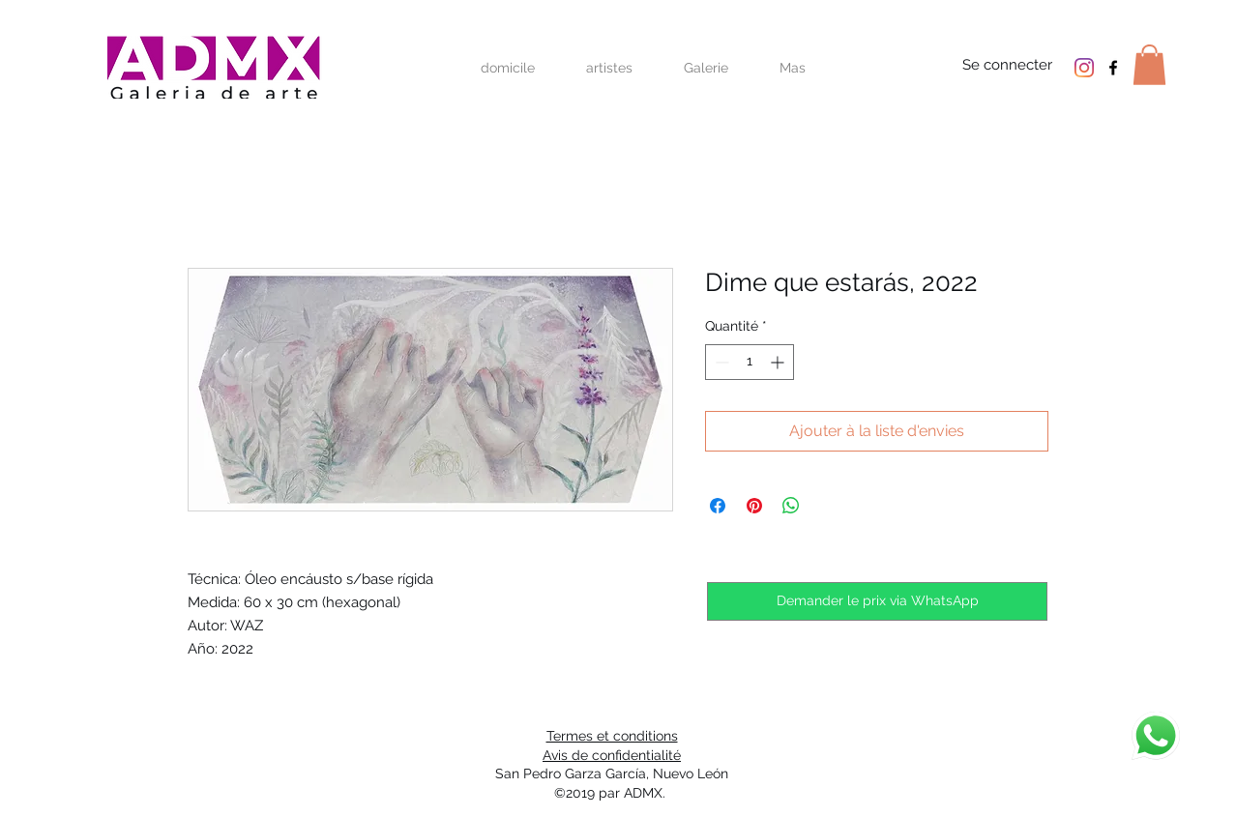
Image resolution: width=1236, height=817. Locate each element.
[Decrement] (720, 362)
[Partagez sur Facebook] (717, 505)
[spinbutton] (749, 362)
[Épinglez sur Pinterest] (754, 505)
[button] (1149, 64)
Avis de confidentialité (612, 755)
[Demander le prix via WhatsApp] (877, 601)
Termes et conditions (612, 736)
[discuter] (1156, 736)
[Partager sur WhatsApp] (791, 505)
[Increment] (779, 362)
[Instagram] (1084, 67)
